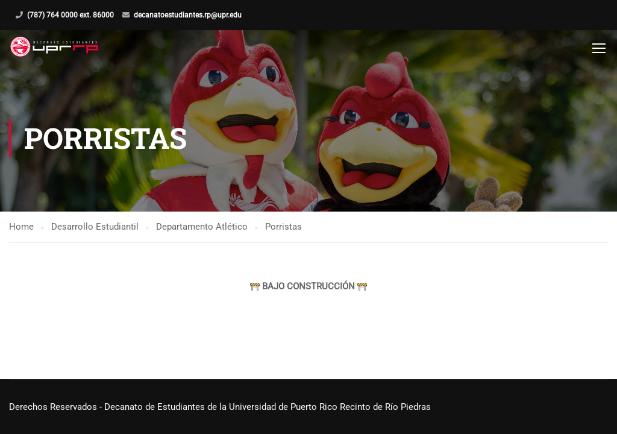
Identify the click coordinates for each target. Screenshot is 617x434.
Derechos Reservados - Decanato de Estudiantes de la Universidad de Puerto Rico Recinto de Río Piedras (220, 406)
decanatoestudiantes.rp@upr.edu (188, 15)
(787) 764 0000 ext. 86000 (70, 15)
